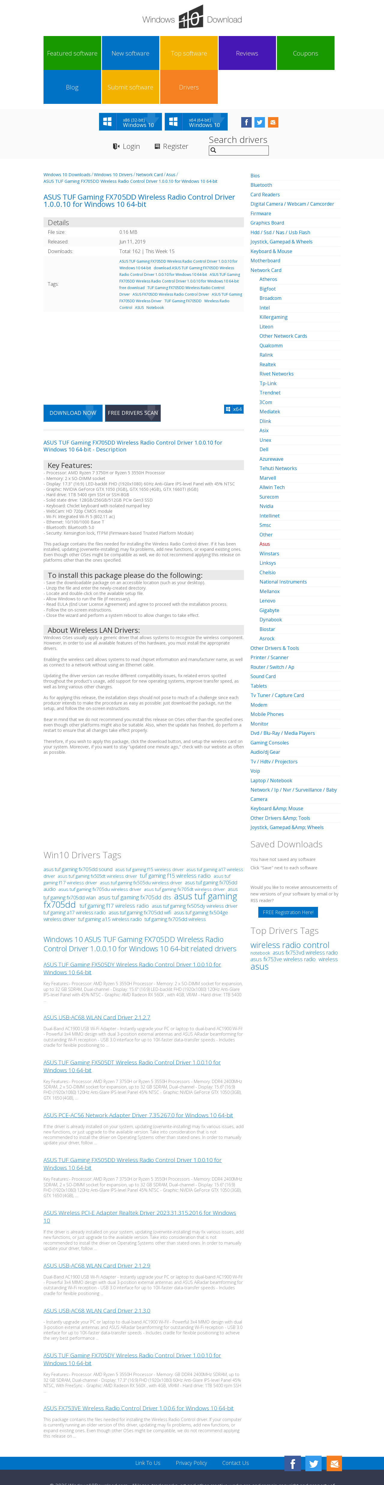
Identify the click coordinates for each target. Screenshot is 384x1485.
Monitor (259, 681)
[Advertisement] (144, 321)
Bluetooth (261, 151)
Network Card (149, 141)
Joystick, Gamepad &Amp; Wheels (287, 783)
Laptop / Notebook (272, 737)
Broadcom (271, 262)
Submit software (284, 53)
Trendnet (270, 355)
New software (99, 53)
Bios (255, 142)
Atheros (269, 244)
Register (177, 113)
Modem (259, 662)
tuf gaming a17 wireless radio (75, 879)
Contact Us (236, 1429)
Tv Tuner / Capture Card (278, 653)
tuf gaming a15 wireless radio (110, 886)
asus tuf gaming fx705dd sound (79, 836)
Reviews (173, 53)
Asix (264, 393)
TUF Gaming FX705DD (183, 267)
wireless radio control (289, 900)
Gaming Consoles (270, 700)
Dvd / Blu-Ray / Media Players (283, 690)
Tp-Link (268, 346)
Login (131, 113)
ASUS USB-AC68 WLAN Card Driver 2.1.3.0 (97, 1277)
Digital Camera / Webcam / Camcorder (293, 170)
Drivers (322, 53)
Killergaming (274, 281)
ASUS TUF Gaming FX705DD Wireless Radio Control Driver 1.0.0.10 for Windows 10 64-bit (131, 147)
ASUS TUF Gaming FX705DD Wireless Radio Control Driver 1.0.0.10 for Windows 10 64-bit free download (179, 247)
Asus (171, 141)
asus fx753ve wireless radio (283, 915)
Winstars (270, 514)
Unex (265, 402)
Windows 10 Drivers (113, 141)
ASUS (139, 273)
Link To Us (147, 1429)
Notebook (155, 273)
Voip (255, 728)
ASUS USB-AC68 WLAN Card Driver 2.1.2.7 (97, 984)
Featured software (61, 53)
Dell (264, 411)
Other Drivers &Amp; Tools (280, 774)
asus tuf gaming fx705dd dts (135, 864)
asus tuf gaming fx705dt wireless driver (184, 856)
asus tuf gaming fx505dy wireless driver (195, 872)
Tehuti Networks (279, 430)
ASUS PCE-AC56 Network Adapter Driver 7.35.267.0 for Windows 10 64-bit (138, 1082)
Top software (136, 53)
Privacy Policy (191, 1429)
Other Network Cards (284, 300)
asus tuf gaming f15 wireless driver (149, 836)
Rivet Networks (277, 337)
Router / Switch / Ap (272, 625)
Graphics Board (267, 188)
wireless (328, 915)
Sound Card (263, 635)
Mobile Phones (267, 672)
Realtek (268, 327)
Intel (265, 272)
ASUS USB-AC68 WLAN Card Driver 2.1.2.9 (97, 1232)
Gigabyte (270, 569)
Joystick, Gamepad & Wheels (282, 207)
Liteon (267, 290)
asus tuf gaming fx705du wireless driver (99, 856)
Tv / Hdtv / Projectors (274, 718)
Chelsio (268, 532)
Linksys (268, 523)
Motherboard (265, 225)
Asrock (267, 597)
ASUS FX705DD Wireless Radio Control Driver (171, 260)
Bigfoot (268, 253)
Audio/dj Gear (265, 709)
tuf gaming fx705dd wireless (175, 886)
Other (266, 495)
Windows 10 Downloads (67, 141)
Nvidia (267, 467)
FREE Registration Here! (288, 868)
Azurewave (272, 421)
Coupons (210, 53)
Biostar (268, 588)
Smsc (265, 486)
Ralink (266, 318)
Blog (247, 53)
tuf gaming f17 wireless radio (115, 872)
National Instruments (284, 542)
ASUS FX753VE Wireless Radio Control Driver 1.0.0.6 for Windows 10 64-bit (139, 1375)
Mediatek (270, 374)
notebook (260, 909)
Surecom (269, 458)
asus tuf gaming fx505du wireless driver (141, 850)
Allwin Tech (272, 448)
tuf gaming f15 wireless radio (176, 842)
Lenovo (268, 560)
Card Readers (265, 160)
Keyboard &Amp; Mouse (277, 765)
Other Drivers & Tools (275, 607)
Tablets (259, 644)
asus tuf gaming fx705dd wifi (140, 879)
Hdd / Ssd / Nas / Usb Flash (280, 198)
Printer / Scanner (269, 616)
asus (259, 922)
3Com (266, 365)
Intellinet (270, 476)
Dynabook (271, 579)
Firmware (261, 179)
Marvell (268, 439)
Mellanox (270, 551)
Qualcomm (272, 309)
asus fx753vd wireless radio (305, 908)
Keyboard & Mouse (271, 216)
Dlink (265, 383)
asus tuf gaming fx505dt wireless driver (97, 843)
